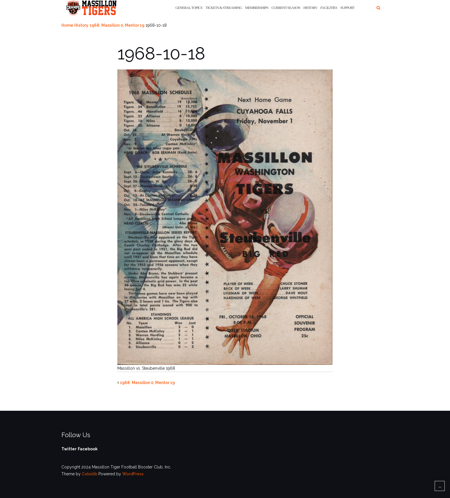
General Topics (188, 7)
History (310, 7)
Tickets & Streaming (223, 7)
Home (67, 25)
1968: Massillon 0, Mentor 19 (117, 25)
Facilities (328, 7)
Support (347, 7)
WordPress (132, 474)
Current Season (285, 7)
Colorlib (89, 474)
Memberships (256, 7)
